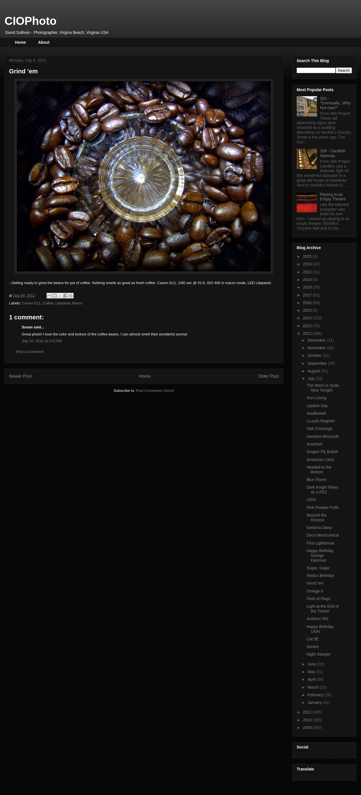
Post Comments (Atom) (155, 390)
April (311, 679)
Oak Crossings (320, 428)
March (313, 687)
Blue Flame (317, 479)
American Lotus (320, 459)
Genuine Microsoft (323, 436)
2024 (308, 264)
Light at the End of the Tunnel (323, 608)
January (315, 702)
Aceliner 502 (318, 618)
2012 (308, 333)
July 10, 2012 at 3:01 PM (42, 341)
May (311, 671)
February (315, 695)
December (317, 340)
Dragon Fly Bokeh (322, 451)
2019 (308, 279)
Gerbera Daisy (319, 527)
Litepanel (63, 303)
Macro (77, 303)
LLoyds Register (321, 421)
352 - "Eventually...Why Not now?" (335, 103)
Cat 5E (313, 639)
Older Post (268, 376)
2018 (308, 287)
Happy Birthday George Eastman (320, 555)
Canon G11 (31, 303)
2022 (308, 272)
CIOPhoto (30, 21)
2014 (308, 318)
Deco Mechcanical (323, 535)
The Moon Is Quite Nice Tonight (323, 387)
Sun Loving (316, 398)
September (317, 363)
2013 (308, 326)
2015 (308, 310)
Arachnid (314, 444)
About (43, 42)
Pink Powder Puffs (323, 507)
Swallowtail (316, 413)
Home (20, 42)
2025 (308, 256)
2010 (308, 720)
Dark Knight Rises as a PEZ (322, 489)
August (314, 371)
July (311, 378)
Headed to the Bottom (319, 469)
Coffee (48, 303)
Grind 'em (315, 583)
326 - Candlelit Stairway (332, 153)
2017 (308, 295)
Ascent (313, 646)
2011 (308, 712)
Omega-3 (315, 591)
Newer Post (20, 376)
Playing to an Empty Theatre (333, 196)
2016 (308, 302)
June (312, 664)
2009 (308, 727)
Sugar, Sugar (318, 568)
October (315, 355)
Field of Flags (318, 598)
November (317, 348)
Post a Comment (29, 352)
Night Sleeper (319, 654)
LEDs (311, 499)
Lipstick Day (317, 405)
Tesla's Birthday (320, 575)
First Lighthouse (321, 543)
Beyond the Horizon (317, 517)
